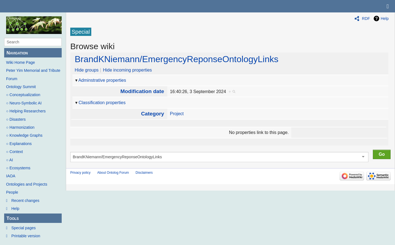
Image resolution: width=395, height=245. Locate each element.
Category (152, 114)
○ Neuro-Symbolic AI (23, 103)
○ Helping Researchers (26, 111)
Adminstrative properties (102, 80)
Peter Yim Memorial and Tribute (33, 70)
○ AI (9, 160)
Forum (11, 79)
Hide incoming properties (127, 70)
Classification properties (102, 102)
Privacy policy (80, 173)
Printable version (25, 236)
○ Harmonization (20, 127)
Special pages (23, 228)
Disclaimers (144, 173)
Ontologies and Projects (26, 184)
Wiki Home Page (20, 62)
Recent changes (25, 200)
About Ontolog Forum (113, 173)
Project (177, 113)
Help (15, 208)
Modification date (142, 91)
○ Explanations (19, 143)
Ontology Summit (21, 87)
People (12, 192)
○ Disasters (16, 119)
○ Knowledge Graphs (24, 135)
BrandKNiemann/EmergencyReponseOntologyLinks (176, 59)
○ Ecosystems (18, 168)
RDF (366, 18)
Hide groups (86, 70)
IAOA (10, 176)
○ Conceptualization (23, 95)
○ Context (14, 151)
